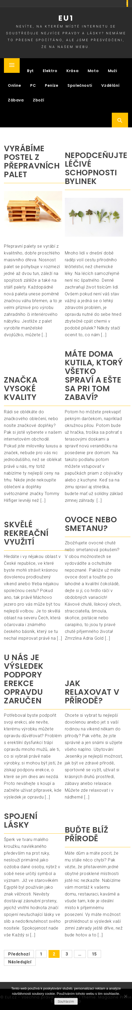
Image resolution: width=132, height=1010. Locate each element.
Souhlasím (66, 1001)
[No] (125, 996)
